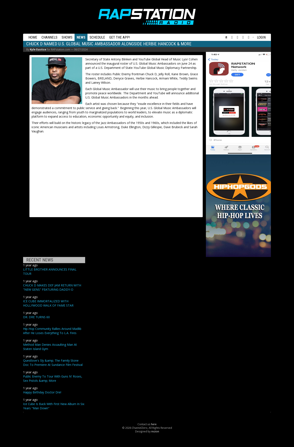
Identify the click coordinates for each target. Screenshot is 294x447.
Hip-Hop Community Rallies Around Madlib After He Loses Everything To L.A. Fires (52, 331)
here (154, 424)
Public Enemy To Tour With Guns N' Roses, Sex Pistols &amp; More (52, 378)
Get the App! (119, 37)
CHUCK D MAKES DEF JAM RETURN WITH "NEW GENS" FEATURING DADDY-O (52, 287)
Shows (67, 37)
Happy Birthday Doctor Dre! (42, 392)
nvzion (155, 431)
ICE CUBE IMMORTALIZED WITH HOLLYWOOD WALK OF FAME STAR (48, 303)
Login (261, 37)
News (81, 37)
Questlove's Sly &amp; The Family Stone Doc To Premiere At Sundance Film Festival (53, 362)
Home (32, 37)
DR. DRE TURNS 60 (36, 317)
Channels (49, 37)
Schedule (97, 37)
